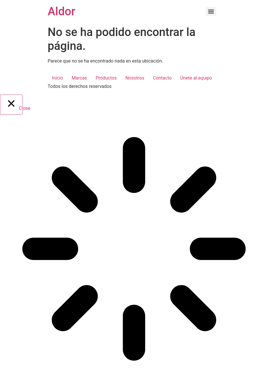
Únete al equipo (196, 78)
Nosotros (134, 78)
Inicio (57, 78)
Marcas (79, 78)
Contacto (162, 78)
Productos (106, 78)
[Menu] (211, 11)
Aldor (61, 11)
